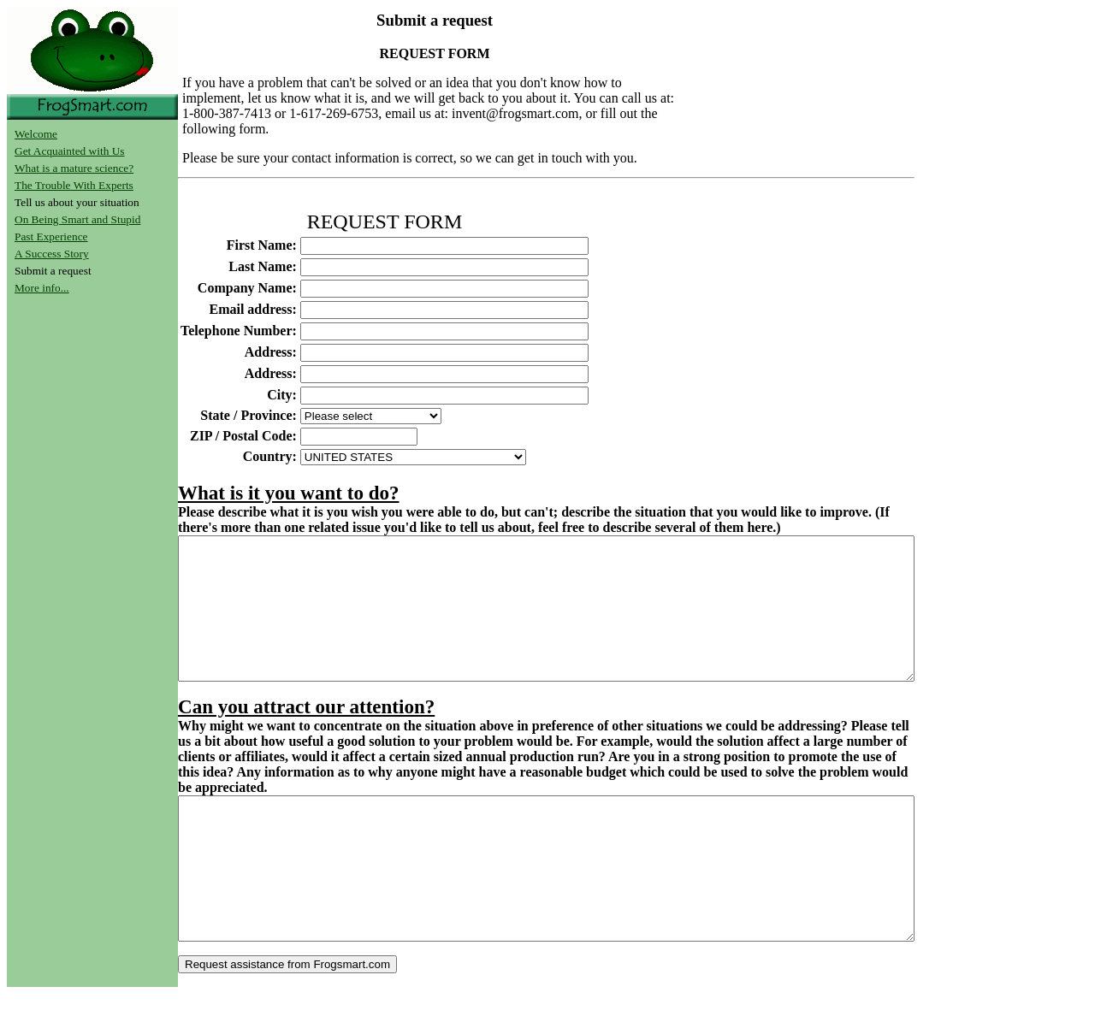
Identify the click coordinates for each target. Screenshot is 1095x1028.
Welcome (36, 133)
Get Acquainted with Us (69, 151)
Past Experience (51, 236)
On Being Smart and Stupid (77, 219)
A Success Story (52, 253)
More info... (42, 287)
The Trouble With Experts (74, 185)
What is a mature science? (74, 168)
